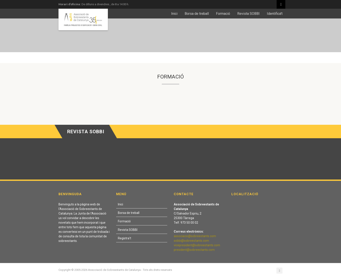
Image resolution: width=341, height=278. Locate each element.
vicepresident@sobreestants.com (197, 245)
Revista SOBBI (248, 14)
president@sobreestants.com (194, 249)
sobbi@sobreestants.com (191, 240)
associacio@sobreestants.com (195, 236)
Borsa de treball (197, 14)
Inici (174, 14)
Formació (223, 14)
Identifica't (274, 14)
